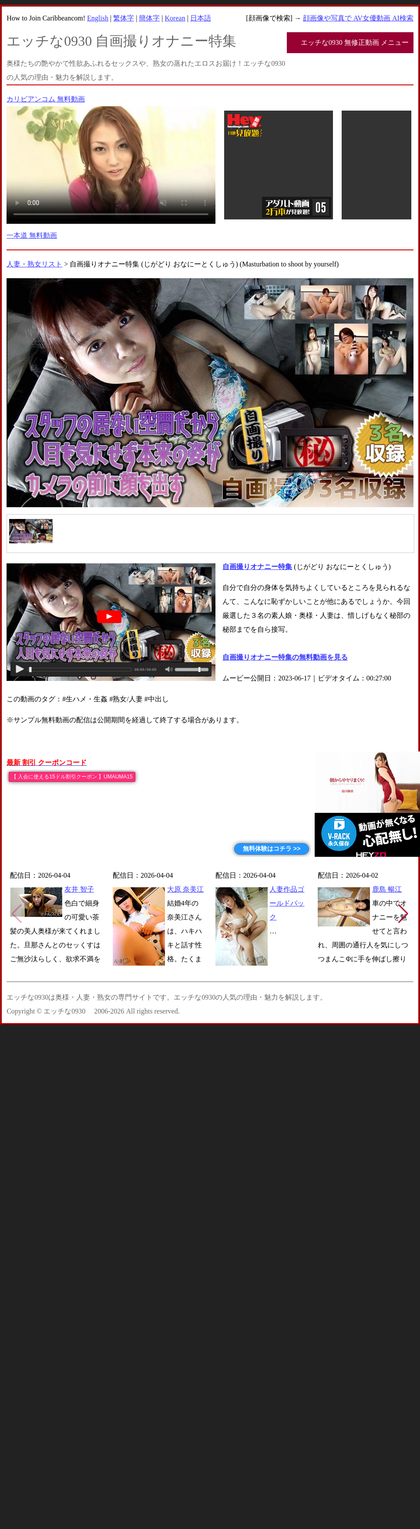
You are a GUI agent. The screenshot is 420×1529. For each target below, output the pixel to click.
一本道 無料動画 (32, 235)
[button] (403, 913)
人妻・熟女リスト (34, 264)
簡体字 (149, 18)
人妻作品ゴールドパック (286, 903)
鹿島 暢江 (387, 889)
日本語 (200, 18)
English (97, 18)
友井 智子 (79, 889)
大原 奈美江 (185, 889)
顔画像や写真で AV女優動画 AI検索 (358, 18)
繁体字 (123, 18)
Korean (175, 18)
